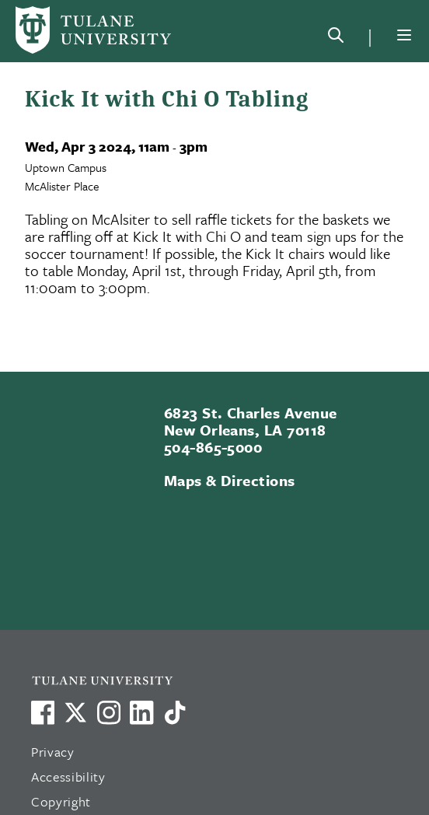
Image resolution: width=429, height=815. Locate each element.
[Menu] (404, 35)
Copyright (61, 801)
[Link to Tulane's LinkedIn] (141, 712)
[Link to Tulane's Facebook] (108, 712)
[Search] (335, 38)
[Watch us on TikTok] (175, 712)
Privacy (53, 751)
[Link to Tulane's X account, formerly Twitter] (75, 712)
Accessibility (68, 776)
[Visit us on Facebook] (42, 712)
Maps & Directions (229, 480)
